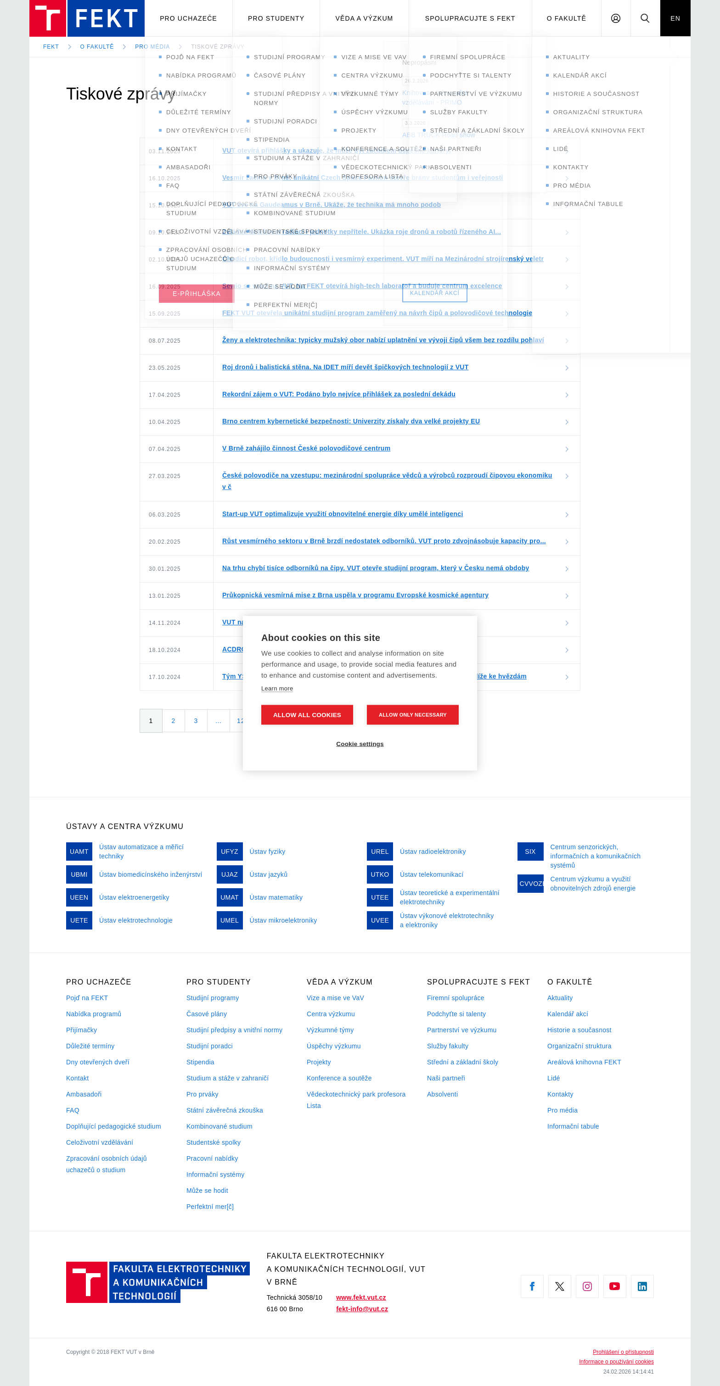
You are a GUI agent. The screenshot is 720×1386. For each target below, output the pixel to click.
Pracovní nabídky (212, 1158)
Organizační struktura (579, 1046)
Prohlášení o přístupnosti (623, 1352)
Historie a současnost (579, 1030)
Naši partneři (446, 1078)
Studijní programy (212, 998)
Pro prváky (202, 1094)
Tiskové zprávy (218, 47)
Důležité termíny (90, 1046)
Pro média (152, 47)
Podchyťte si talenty (456, 1014)
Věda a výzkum (365, 18)
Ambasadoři (84, 1094)
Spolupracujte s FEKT (470, 18)
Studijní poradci (209, 1046)
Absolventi (442, 1094)
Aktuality (560, 998)
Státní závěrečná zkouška (224, 1110)
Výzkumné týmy (330, 1030)
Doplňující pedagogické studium (113, 1126)
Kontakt (77, 1078)
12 (241, 720)
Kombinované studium (219, 1126)
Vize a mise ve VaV (335, 998)
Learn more (277, 688)
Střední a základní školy (462, 1062)
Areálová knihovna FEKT (584, 1062)
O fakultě (566, 18)
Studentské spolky (213, 1142)
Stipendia (200, 1062)
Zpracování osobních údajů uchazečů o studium (106, 1164)
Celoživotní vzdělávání (99, 1142)
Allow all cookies (307, 714)
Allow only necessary (413, 714)
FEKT (51, 47)
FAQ (72, 1110)
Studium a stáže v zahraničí (227, 1078)
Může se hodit (207, 1190)
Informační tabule (573, 1126)
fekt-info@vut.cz (362, 1309)
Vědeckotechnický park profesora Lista (356, 1100)
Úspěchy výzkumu (334, 1046)
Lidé (553, 1078)
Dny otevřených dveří (97, 1062)
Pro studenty (276, 18)
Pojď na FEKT (87, 998)
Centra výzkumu (331, 1014)
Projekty (319, 1062)
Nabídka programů (93, 1014)
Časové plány (206, 1014)
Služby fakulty (447, 1046)
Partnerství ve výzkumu (462, 1030)
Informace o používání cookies (616, 1361)
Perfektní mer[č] (210, 1206)
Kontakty (560, 1094)
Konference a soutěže (339, 1078)
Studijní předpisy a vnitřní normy (234, 1030)
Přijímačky (81, 1030)
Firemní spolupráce (455, 998)
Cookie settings (360, 743)
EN (675, 18)
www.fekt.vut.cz (361, 1297)
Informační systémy (215, 1174)
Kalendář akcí (567, 1014)
